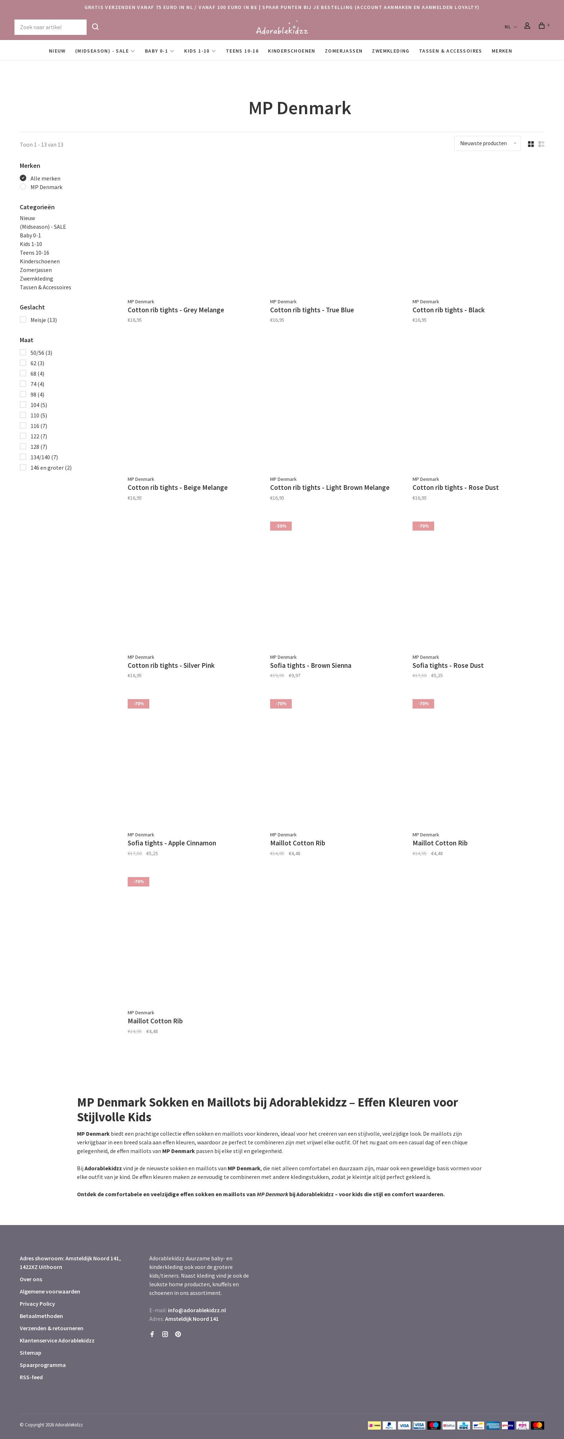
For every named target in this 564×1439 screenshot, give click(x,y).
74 (37, 384)
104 (39, 404)
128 (39, 446)
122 (39, 436)
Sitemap (30, 1352)
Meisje (44, 319)
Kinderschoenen (291, 51)
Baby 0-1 (156, 51)
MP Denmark (46, 187)
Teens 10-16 (242, 51)
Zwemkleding (390, 51)
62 (37, 363)
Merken (502, 51)
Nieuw (57, 51)
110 (39, 415)
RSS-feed (31, 1377)
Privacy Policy (37, 1303)
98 (37, 394)
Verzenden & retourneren (51, 1328)
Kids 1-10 (197, 51)
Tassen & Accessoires (450, 51)
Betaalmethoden (41, 1315)
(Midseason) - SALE (102, 51)
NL (508, 26)
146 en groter (51, 467)
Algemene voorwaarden (50, 1291)
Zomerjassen (344, 51)
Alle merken (45, 178)
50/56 (41, 352)
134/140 (44, 457)
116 (39, 425)
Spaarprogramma (43, 1364)
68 (37, 373)
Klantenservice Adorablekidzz (57, 1340)
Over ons (31, 1279)
